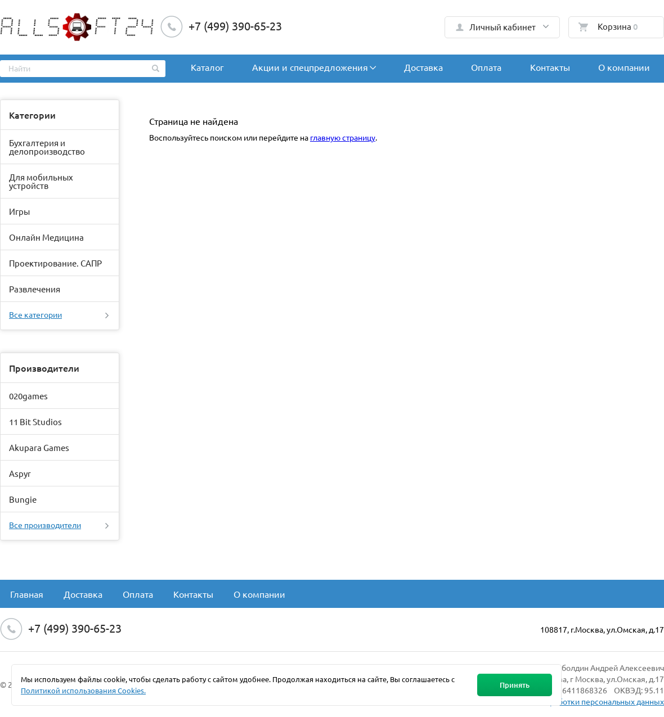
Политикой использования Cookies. (83, 690)
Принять (515, 685)
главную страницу (342, 137)
